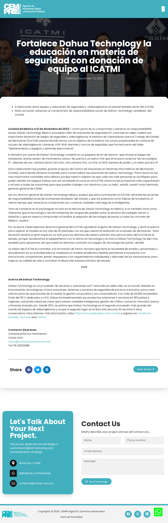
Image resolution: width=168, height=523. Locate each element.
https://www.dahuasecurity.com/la (97, 313)
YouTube (25, 317)
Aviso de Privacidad (71, 517)
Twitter (41, 317)
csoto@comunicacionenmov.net (29, 341)
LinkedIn (13, 317)
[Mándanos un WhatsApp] (13, 473)
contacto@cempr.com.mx (36, 483)
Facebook (144, 313)
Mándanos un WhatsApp (35, 473)
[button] (163, 9)
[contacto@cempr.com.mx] (13, 483)
